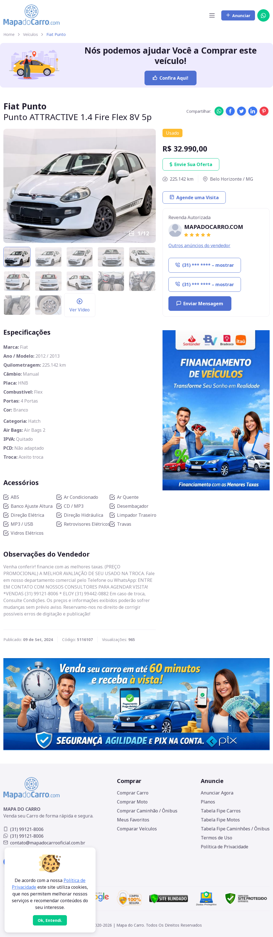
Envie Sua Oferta (191, 164)
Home (9, 34)
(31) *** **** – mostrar (204, 265)
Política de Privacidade (224, 847)
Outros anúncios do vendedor (199, 245)
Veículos (30, 34)
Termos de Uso (216, 838)
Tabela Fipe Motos (220, 820)
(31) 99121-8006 (23, 829)
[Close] (50, 920)
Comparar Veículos (137, 829)
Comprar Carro (132, 793)
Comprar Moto (132, 802)
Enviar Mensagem (200, 303)
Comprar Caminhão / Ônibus (147, 811)
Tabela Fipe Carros (221, 811)
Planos (208, 802)
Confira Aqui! (170, 78)
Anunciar (238, 15)
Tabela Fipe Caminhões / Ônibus (235, 829)
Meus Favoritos (133, 820)
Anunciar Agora (217, 793)
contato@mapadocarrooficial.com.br (44, 843)
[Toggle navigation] (212, 15)
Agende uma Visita (194, 197)
